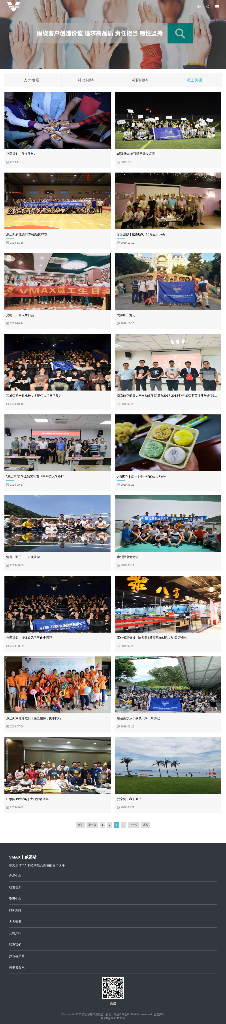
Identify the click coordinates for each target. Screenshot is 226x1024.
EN (199, 6)
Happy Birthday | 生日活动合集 (27, 799)
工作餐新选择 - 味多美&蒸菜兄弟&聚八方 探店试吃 (151, 638)
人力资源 (15, 922)
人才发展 (32, 80)
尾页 (146, 825)
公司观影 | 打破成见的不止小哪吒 (29, 638)
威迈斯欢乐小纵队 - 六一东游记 (138, 718)
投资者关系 (16, 956)
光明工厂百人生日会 (20, 315)
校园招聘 (140, 80)
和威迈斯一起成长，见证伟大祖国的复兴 (34, 396)
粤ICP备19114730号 (113, 1018)
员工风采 (194, 80)
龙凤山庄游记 (126, 315)
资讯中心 (15, 899)
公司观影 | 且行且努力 (21, 154)
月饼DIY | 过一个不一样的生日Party (141, 476)
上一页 (92, 825)
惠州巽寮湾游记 (128, 557)
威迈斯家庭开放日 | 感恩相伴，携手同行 (33, 718)
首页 (80, 825)
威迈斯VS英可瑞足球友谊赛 (136, 154)
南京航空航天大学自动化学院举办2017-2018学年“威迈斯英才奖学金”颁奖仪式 (170, 396)
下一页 (134, 825)
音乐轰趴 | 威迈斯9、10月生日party (141, 235)
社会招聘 (86, 80)
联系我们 (15, 945)
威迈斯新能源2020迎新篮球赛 (26, 235)
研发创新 (15, 887)
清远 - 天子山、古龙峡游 (23, 557)
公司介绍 (15, 933)
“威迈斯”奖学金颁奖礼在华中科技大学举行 (35, 476)
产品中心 (15, 876)
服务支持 (15, 910)
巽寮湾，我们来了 (129, 799)
